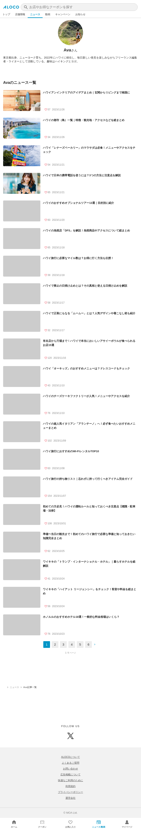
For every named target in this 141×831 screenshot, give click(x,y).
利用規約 (70, 786)
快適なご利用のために (70, 780)
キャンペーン (62, 14)
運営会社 (70, 798)
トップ (6, 14)
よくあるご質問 (70, 762)
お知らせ (80, 14)
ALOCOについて (70, 757)
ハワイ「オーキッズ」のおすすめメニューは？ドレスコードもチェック (86, 368)
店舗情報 (20, 14)
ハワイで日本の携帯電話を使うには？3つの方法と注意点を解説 (81, 175)
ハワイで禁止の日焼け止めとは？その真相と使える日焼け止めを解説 (85, 285)
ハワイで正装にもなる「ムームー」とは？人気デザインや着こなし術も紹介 (89, 313)
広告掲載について (70, 774)
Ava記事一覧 (30, 687)
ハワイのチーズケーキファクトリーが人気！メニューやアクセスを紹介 (86, 396)
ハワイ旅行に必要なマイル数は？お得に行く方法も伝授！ (78, 258)
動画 (47, 14)
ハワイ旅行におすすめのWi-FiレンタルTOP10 (71, 451)
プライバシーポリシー (70, 792)
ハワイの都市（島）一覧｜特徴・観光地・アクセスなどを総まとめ (83, 120)
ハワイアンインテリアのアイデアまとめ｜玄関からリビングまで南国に (86, 92)
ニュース (35, 14)
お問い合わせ (70, 768)
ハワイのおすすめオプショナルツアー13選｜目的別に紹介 (78, 202)
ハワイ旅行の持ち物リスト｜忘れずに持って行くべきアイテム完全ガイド (88, 478)
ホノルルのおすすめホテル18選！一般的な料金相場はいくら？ (81, 616)
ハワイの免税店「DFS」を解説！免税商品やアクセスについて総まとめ (86, 230)
